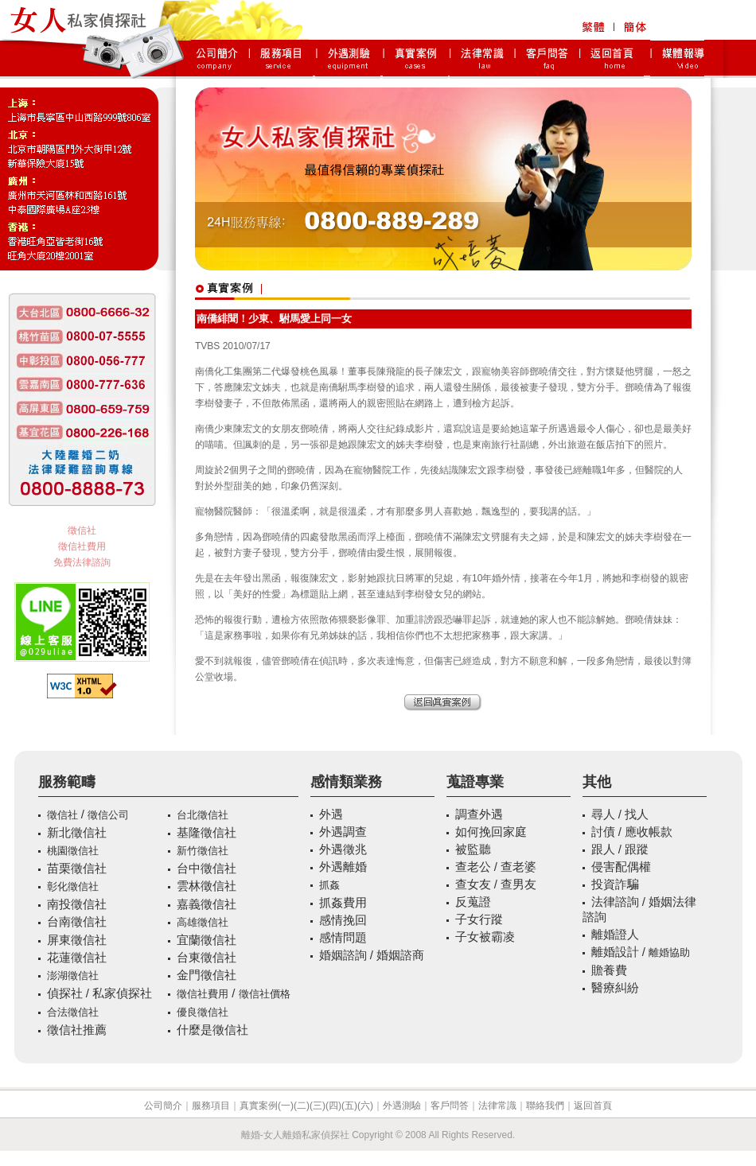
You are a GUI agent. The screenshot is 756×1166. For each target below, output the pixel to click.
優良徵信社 (202, 1012)
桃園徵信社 (73, 851)
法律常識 (497, 1105)
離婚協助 (669, 952)
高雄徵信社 (202, 922)
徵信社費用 (82, 546)
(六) (365, 1105)
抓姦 (329, 885)
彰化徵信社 (73, 886)
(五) (349, 1105)
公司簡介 (163, 1105)
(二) (302, 1105)
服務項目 (211, 1105)
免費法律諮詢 (82, 562)
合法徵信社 (73, 1012)
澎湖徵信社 (73, 975)
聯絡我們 (545, 1105)
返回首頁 (593, 1105)
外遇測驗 (402, 1105)
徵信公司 (108, 815)
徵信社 (82, 530)
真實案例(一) (267, 1105)
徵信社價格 (264, 994)
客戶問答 (450, 1105)
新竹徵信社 (202, 851)
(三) (317, 1105)
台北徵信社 (202, 815)
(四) (333, 1105)
